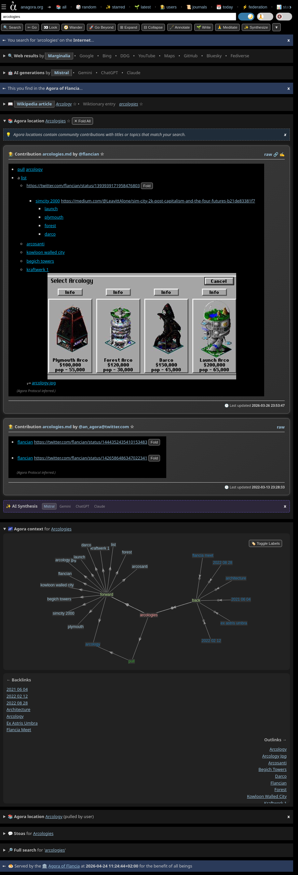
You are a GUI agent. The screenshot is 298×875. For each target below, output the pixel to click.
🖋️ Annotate (179, 27)
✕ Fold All (82, 121)
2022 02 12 (17, 696)
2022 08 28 (17, 702)
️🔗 (275, 154)
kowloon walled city (46, 252)
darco (50, 234)
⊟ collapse (153, 27)
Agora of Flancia (64, 866)
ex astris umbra (22, 723)
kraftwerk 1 (38, 269)
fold (146, 185)
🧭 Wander (73, 27)
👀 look (50, 27)
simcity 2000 (47, 200)
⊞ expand (128, 27)
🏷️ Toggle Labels (265, 543)
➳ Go (32, 27)
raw (268, 154)
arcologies (128, 104)
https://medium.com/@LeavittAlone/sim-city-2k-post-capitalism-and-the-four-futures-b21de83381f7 (158, 200)
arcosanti (36, 244)
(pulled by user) (149, 816)
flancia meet (19, 729)
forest (50, 225)
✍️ (282, 154)
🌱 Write (203, 27)
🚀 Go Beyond (101, 27)
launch (51, 208)
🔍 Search (12, 27)
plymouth (54, 217)
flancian (25, 442)
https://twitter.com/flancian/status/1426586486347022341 (90, 458)
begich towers (40, 261)
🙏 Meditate (227, 27)
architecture (18, 709)
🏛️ (44, 866)
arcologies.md (57, 154)
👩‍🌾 (11, 154)
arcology (34, 169)
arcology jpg (274, 756)
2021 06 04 (17, 689)
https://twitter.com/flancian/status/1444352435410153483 (90, 442)
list (23, 177)
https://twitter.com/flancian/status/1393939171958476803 (83, 185)
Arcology (64, 104)
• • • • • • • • (130, 56)
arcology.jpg (44, 383)
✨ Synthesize (256, 27)
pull (21, 169)
